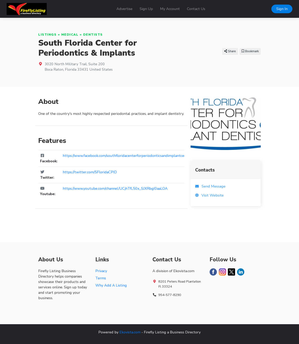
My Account (170, 8)
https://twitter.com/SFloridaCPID (90, 172)
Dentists (93, 34)
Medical (70, 34)
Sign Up (146, 8)
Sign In (282, 8)
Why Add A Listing (111, 285)
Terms (100, 278)
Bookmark (250, 51)
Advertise (124, 8)
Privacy (101, 271)
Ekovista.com (129, 332)
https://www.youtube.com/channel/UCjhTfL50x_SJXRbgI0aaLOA (115, 188)
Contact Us (196, 8)
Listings (47, 34)
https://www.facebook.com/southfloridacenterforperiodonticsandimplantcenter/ (127, 155)
